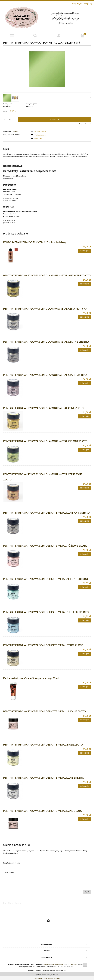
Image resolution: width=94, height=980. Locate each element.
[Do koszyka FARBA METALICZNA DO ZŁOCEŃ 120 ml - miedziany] (84, 251)
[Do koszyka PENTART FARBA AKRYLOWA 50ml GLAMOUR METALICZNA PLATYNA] (84, 317)
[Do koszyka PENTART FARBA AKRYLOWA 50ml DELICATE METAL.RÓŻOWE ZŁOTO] (84, 554)
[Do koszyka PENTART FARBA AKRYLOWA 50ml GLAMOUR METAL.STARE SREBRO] (84, 383)
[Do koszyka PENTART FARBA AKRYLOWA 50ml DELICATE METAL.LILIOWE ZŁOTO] (84, 720)
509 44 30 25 (72, 964)
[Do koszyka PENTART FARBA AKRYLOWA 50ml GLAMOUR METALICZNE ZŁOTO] (84, 416)
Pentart (15, 131)
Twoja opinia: (8, 872)
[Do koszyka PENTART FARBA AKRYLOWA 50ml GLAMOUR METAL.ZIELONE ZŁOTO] (84, 450)
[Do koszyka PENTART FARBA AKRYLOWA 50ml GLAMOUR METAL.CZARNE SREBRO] (84, 350)
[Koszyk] (82, 35)
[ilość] (6, 119)
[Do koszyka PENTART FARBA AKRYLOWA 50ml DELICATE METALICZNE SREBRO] (84, 786)
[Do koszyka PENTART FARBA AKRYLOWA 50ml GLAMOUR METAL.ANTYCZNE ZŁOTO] (84, 284)
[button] (38, 131)
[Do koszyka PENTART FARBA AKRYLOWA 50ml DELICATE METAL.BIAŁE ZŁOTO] (84, 753)
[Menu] (12, 35)
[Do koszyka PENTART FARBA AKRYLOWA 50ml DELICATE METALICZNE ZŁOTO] (84, 819)
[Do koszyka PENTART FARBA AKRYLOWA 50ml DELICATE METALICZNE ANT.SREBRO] (84, 521)
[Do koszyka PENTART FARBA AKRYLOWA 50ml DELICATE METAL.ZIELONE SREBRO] (84, 587)
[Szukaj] (35, 35)
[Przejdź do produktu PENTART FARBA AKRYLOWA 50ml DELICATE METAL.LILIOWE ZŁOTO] (47, 933)
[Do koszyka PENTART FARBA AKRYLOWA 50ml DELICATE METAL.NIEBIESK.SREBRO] (84, 620)
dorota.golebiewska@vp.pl (53, 964)
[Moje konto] (59, 35)
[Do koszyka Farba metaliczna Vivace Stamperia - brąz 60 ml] (84, 687)
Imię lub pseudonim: (11, 862)
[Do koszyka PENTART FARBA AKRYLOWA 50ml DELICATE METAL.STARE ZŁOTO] (84, 654)
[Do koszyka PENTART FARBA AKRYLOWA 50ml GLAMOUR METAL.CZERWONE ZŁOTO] (84, 488)
